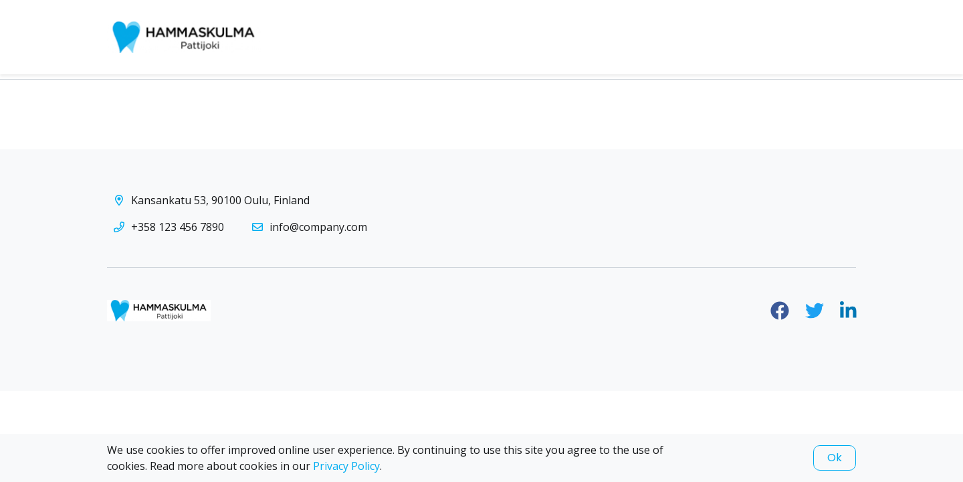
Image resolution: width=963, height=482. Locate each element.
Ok (834, 457)
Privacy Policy (346, 466)
